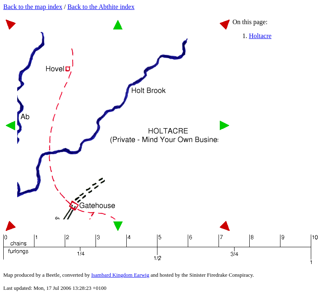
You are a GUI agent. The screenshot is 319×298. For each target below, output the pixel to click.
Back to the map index (32, 6)
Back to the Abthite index (100, 6)
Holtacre (260, 35)
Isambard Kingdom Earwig (120, 275)
